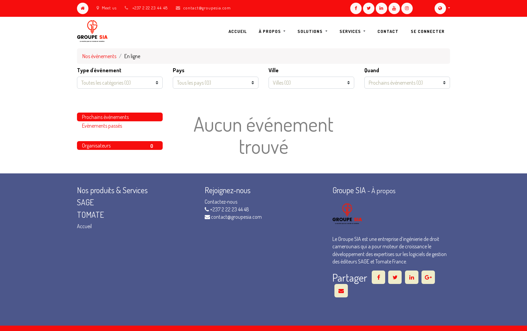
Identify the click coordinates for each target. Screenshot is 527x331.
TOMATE (90, 214)
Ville (274, 70)
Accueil (84, 226)
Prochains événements (105, 117)
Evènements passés (102, 125)
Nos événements (99, 56)
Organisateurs (120, 146)
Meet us (106, 7)
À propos (383, 190)
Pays (179, 70)
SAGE (86, 202)
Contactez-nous (221, 201)
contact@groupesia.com (207, 7)
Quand (371, 70)
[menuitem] (237, 31)
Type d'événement (99, 70)
